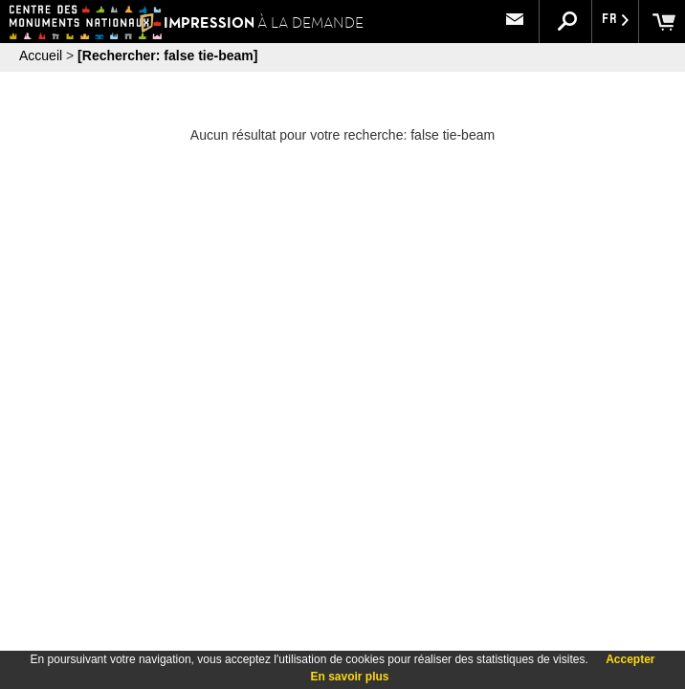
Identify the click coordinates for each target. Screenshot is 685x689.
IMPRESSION (251, 22)
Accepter (630, 659)
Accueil (40, 55)
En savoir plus (349, 676)
